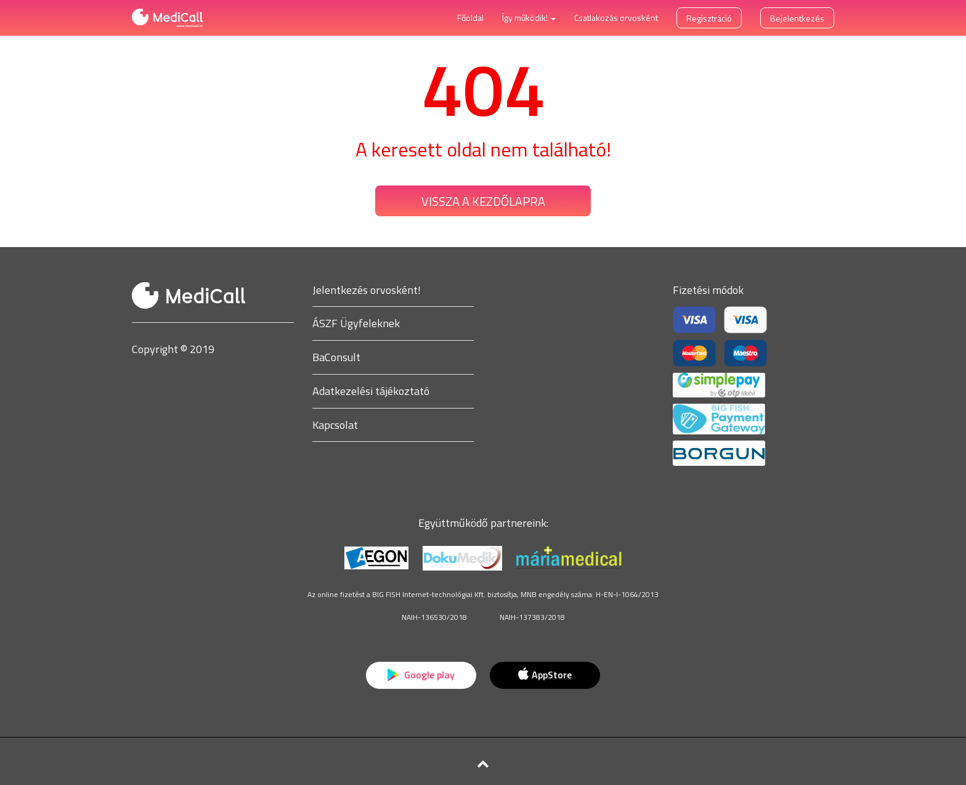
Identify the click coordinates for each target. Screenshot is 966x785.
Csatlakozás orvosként (616, 17)
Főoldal (470, 17)
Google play (421, 674)
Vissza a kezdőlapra (483, 201)
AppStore (544, 674)
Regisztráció (709, 18)
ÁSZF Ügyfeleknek (356, 323)
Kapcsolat (335, 425)
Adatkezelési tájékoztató (370, 391)
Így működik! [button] (529, 17)
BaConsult (336, 357)
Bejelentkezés (797, 18)
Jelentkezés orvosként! (366, 290)
